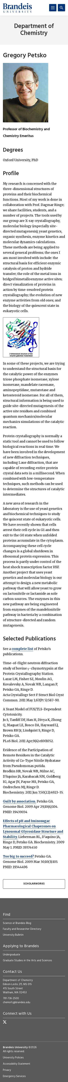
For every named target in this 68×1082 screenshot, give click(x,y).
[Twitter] (5, 1022)
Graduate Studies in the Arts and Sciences (27, 960)
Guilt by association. (19, 801)
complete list (22, 649)
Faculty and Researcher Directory (22, 929)
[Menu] (52, 7)
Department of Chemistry (34, 30)
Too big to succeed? (18, 856)
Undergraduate (11, 954)
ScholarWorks (34, 884)
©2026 (32, 1047)
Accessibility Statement (16, 1064)
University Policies (13, 1057)
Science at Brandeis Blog (17, 923)
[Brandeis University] (17, 8)
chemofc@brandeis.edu (16, 1002)
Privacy (7, 1070)
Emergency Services (14, 1076)
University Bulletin (13, 935)
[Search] (61, 7)
